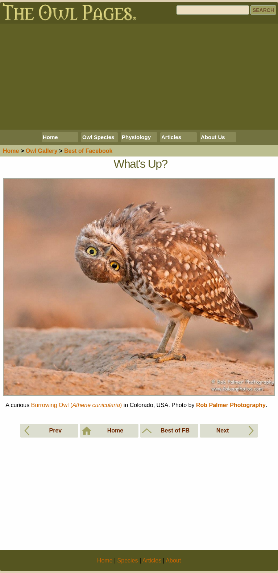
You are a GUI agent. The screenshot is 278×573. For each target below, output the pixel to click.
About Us (213, 137)
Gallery (42, 151)
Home (50, 137)
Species (127, 560)
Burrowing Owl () (76, 405)
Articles (171, 137)
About (173, 560)
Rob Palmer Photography (231, 405)
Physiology (136, 137)
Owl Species (98, 137)
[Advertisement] (139, 76)
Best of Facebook (88, 151)
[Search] (213, 10)
